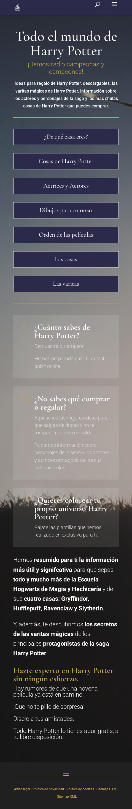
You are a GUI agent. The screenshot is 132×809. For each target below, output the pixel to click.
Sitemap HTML (107, 789)
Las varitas (66, 284)
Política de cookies (80, 789)
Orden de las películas (66, 235)
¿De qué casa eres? (66, 136)
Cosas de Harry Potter (66, 161)
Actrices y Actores (66, 186)
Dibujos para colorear (66, 210)
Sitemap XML (67, 797)
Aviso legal (22, 789)
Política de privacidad (48, 789)
